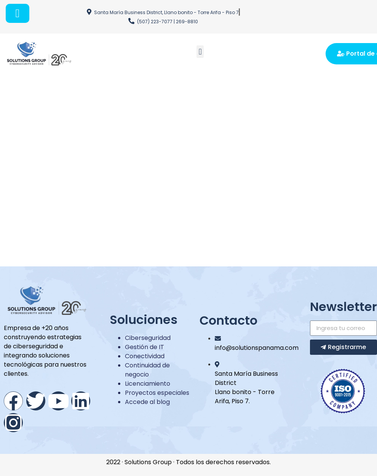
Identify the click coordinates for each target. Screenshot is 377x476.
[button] (200, 51)
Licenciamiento (147, 383)
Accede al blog (147, 401)
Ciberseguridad (148, 337)
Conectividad (145, 356)
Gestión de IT (144, 347)
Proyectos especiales (157, 392)
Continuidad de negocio (147, 370)
